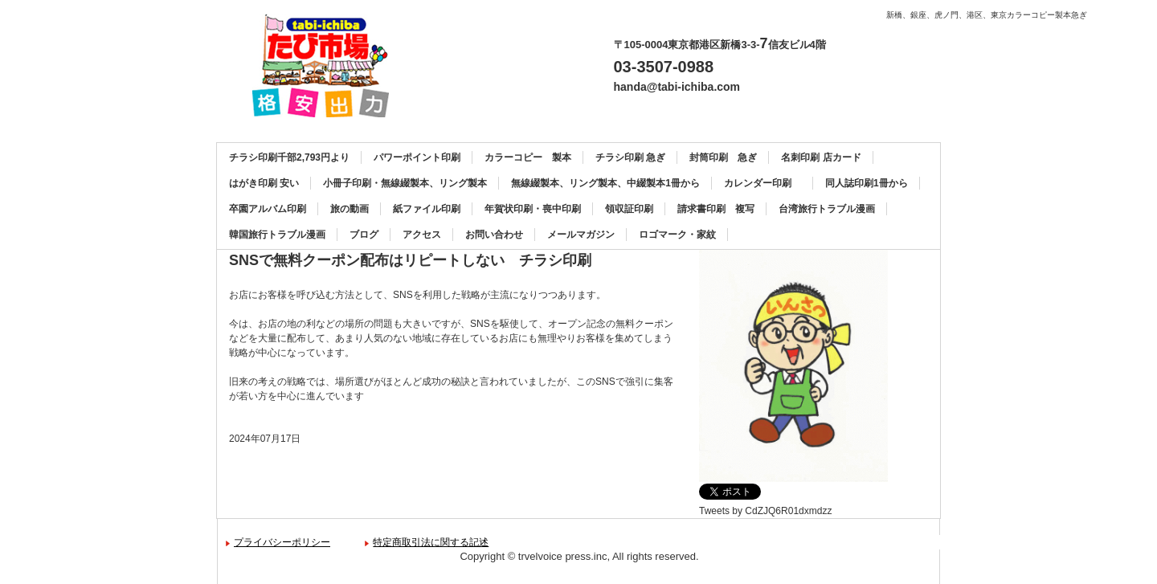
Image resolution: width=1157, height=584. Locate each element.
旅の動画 (349, 208)
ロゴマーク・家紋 (677, 234)
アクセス (422, 234)
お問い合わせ (494, 234)
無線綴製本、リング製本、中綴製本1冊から (605, 183)
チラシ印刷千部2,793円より (289, 157)
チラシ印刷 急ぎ (630, 157)
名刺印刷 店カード (821, 157)
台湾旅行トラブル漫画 (827, 208)
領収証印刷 (629, 208)
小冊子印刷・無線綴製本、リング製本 (405, 183)
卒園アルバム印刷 (267, 208)
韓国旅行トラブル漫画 (277, 234)
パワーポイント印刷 (417, 157)
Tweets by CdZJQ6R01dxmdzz (765, 511)
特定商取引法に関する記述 (431, 542)
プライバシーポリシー (282, 542)
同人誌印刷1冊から (866, 183)
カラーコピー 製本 (527, 157)
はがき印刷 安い (264, 183)
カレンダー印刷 (762, 183)
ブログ (364, 234)
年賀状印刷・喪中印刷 (532, 208)
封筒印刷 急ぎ (723, 157)
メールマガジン (581, 234)
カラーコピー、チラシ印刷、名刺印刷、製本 (326, 65)
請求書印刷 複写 (715, 208)
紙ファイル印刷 (426, 208)
